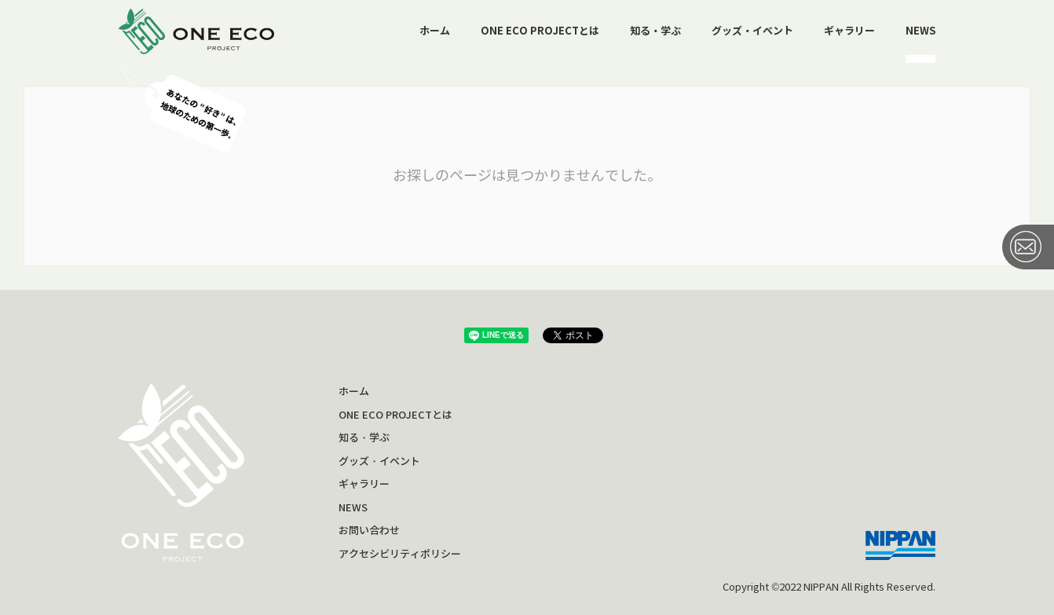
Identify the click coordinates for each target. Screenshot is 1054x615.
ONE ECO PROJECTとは (540, 31)
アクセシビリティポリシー (400, 554)
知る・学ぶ (655, 31)
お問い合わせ (369, 530)
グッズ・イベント (752, 31)
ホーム (434, 31)
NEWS (920, 31)
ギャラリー (849, 31)
